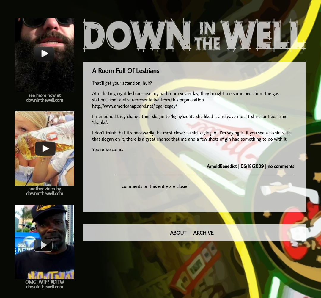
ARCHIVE (203, 232)
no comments (281, 166)
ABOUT (178, 232)
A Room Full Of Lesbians (125, 70)
